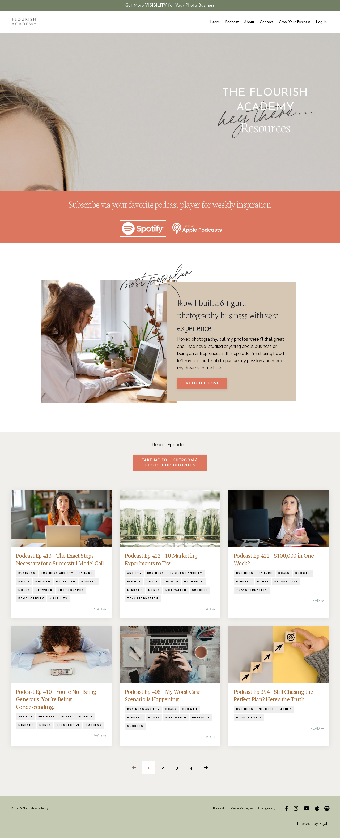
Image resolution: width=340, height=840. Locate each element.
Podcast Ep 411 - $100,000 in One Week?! (274, 562)
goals (24, 584)
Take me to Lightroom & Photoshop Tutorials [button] (170, 465)
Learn (215, 22)
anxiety (134, 575)
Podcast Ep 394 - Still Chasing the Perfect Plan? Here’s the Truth (273, 697)
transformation (142, 601)
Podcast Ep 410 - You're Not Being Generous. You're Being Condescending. (56, 701)
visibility (58, 601)
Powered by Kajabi (313, 826)
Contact (267, 22)
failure (86, 575)
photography (71, 592)
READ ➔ (99, 612)
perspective (286, 584)
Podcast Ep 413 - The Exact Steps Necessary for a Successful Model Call (60, 562)
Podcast (232, 22)
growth (42, 584)
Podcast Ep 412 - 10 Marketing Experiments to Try (161, 562)
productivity (31, 601)
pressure (201, 720)
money (24, 592)
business (26, 575)
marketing (66, 584)
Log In (321, 22)
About (249, 22)
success (200, 592)
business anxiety (57, 575)
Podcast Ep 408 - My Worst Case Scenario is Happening (162, 697)
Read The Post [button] (202, 385)
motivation (175, 592)
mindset (89, 584)
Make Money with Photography (252, 811)
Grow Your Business (295, 22)
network (44, 592)
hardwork (193, 584)
